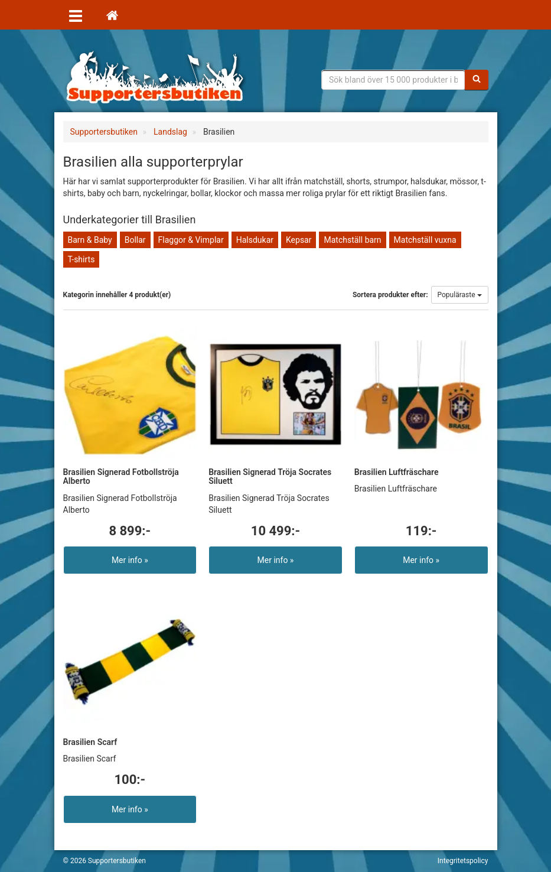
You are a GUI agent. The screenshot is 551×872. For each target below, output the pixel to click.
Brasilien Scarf (90, 742)
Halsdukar (254, 240)
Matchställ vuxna (425, 240)
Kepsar (298, 240)
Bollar (135, 240)
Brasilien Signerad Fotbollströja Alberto (121, 476)
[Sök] (476, 80)
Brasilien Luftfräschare (396, 472)
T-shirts (81, 259)
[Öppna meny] (75, 15)
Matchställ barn (352, 240)
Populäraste (460, 295)
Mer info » (130, 560)
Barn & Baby (90, 240)
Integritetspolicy (463, 861)
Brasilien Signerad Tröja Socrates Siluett (269, 476)
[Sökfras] (393, 80)
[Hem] (112, 15)
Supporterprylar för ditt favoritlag (154, 76)
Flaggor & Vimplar (191, 240)
